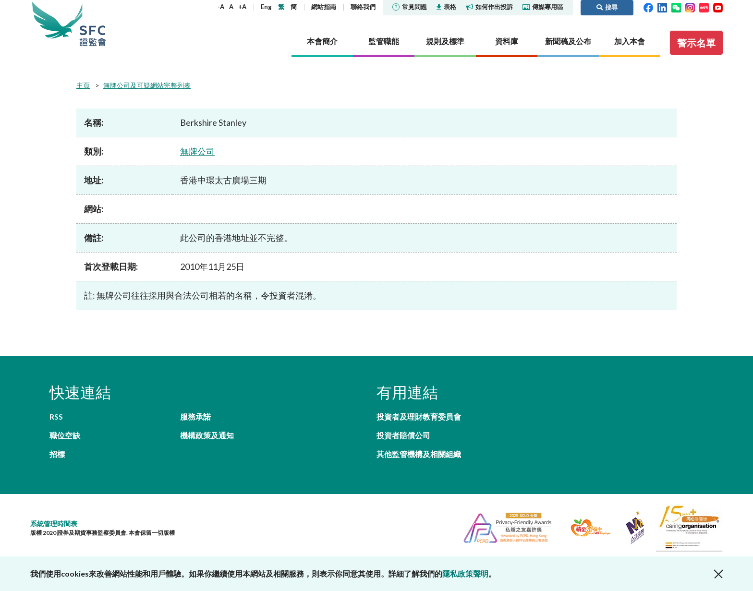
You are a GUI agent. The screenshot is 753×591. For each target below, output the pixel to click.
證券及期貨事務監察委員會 (92, 24)
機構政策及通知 (207, 435)
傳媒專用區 (542, 7)
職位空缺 (64, 435)
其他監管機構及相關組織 (418, 453)
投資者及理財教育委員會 (418, 416)
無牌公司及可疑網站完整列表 (147, 85)
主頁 (83, 85)
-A (221, 7)
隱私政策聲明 (465, 573)
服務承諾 (195, 416)
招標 (57, 453)
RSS (56, 416)
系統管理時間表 (53, 523)
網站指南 (323, 7)
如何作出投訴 (489, 7)
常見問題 (409, 7)
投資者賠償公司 (403, 435)
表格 (446, 7)
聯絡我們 (363, 7)
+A (242, 7)
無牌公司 (197, 151)
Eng (266, 7)
